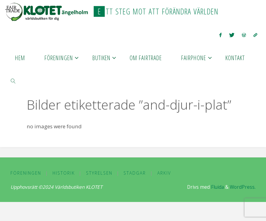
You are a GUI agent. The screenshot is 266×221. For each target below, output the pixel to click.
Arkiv (164, 173)
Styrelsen (99, 173)
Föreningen (25, 173)
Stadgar (134, 173)
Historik (64, 173)
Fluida (217, 187)
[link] (13, 80)
